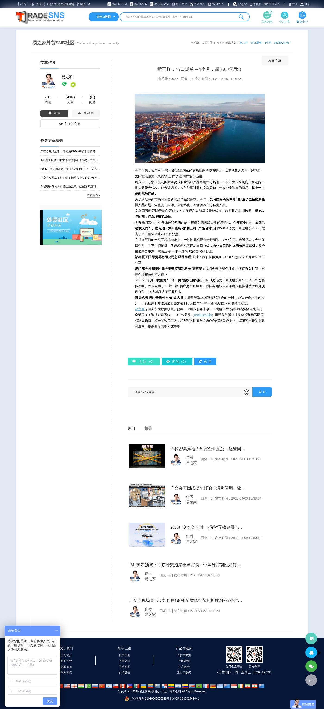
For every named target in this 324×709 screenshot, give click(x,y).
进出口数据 (184, 672)
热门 (131, 428)
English (242, 4)
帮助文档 (217, 4)
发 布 (262, 391)
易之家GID (140, 4)
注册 (295, 4)
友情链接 (124, 672)
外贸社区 (199, 4)
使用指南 (124, 655)
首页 (219, 42)
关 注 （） (143, 361)
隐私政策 (66, 666)
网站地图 (124, 666)
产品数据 (184, 666)
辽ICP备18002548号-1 (185, 698)
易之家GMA (161, 4)
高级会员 (124, 661)
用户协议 (66, 661)
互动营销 (184, 661)
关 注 (54, 113)
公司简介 (66, 655)
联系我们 (66, 672)
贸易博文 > (232, 42)
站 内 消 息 (70, 124)
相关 (148, 428)
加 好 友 (86, 113)
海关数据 (181, 4)
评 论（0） (177, 361)
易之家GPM (119, 4)
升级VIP (274, 4)
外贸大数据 (184, 655)
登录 (307, 4)
